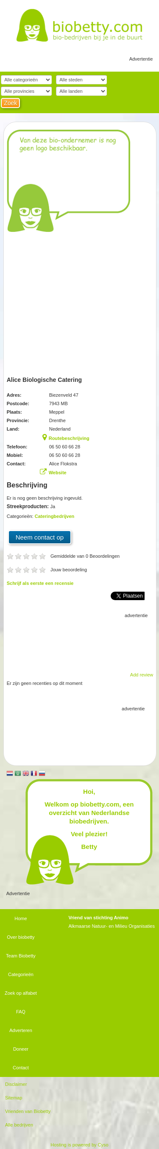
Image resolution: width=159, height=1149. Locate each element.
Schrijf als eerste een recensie (40, 583)
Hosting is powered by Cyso (79, 1144)
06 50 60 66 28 (64, 446)
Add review (141, 674)
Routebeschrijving (69, 438)
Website (58, 472)
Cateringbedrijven (55, 516)
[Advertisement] (80, 641)
